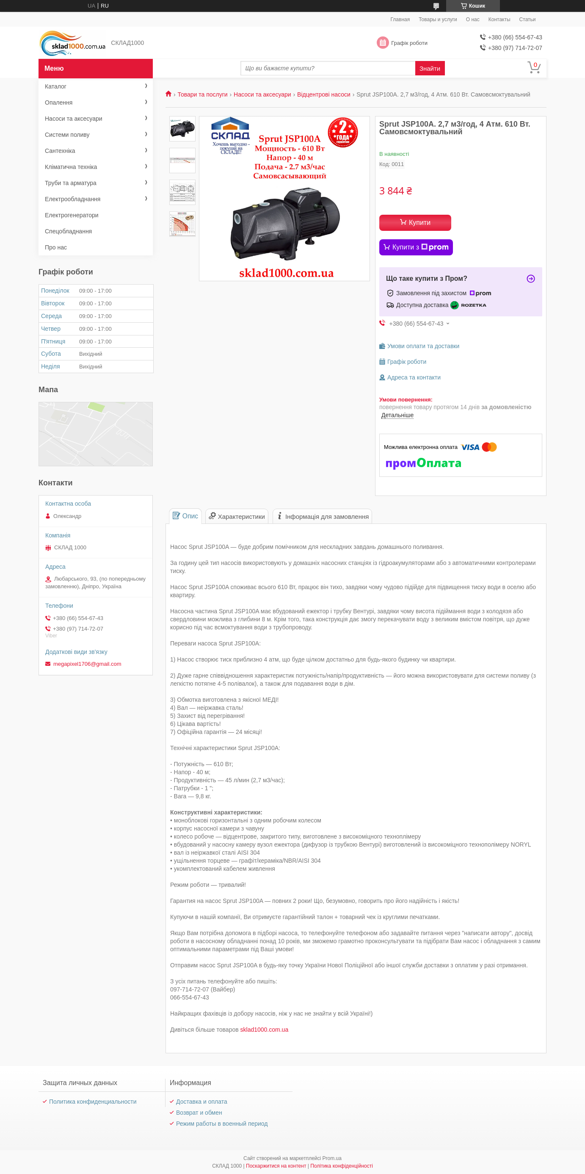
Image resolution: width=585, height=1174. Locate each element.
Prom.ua (332, 1158)
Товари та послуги (202, 94)
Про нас (56, 247)
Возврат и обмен (199, 1112)
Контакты (499, 19)
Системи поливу (67, 134)
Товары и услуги (438, 19)
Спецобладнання (68, 231)
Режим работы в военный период (222, 1123)
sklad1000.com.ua (264, 1029)
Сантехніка (60, 150)
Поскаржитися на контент (276, 1166)
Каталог (55, 86)
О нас (473, 19)
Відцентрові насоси (323, 94)
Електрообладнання (72, 199)
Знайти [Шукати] (429, 68)
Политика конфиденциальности (93, 1101)
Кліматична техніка (71, 166)
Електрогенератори (72, 215)
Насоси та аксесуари (262, 94)
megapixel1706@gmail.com (87, 664)
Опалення (58, 102)
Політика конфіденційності (341, 1166)
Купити (419, 222)
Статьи (527, 19)
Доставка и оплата (201, 1101)
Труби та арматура (71, 183)
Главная (400, 19)
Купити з (420, 247)
